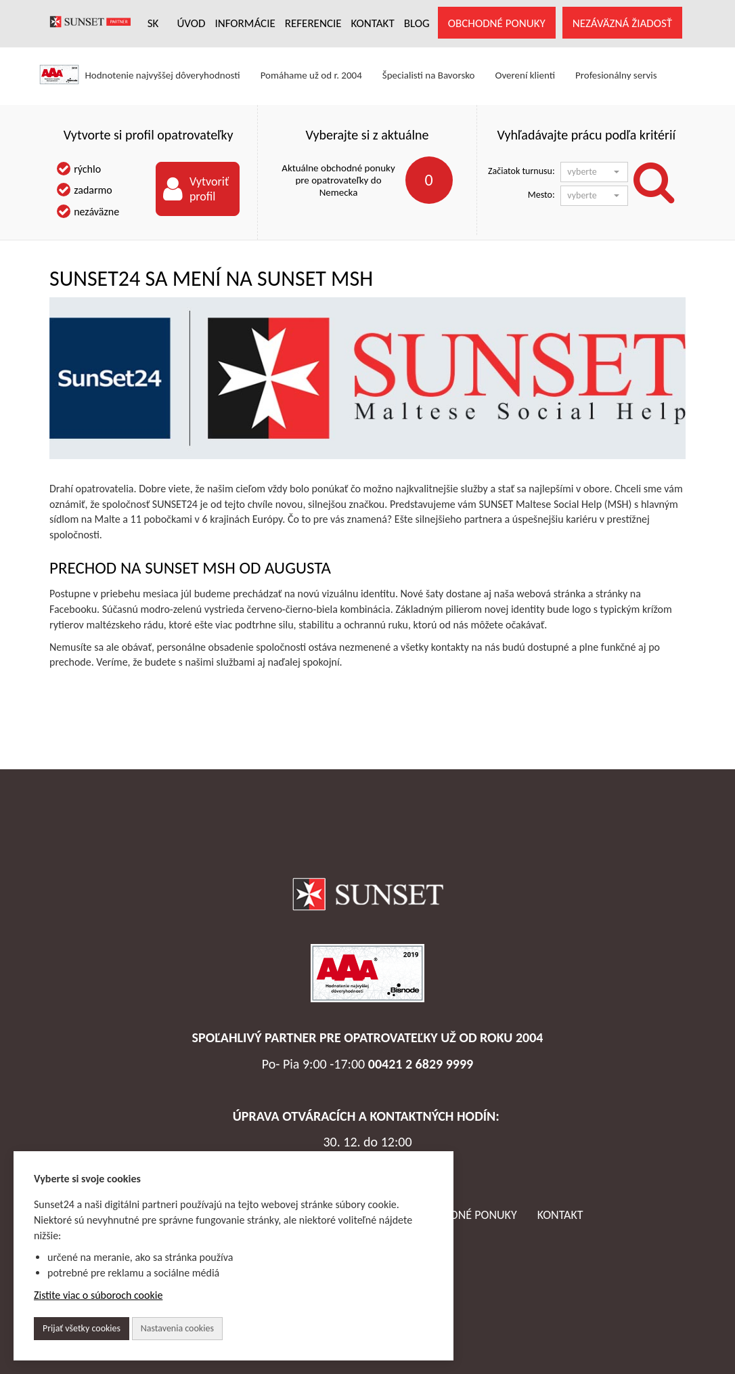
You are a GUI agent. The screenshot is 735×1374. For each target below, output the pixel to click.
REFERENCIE (313, 23)
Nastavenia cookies (177, 1328)
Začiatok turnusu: (521, 171)
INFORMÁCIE (245, 23)
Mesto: (541, 194)
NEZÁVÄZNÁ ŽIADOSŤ (622, 23)
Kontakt (560, 1214)
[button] (594, 172)
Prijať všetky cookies (81, 1328)
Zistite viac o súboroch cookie (98, 1295)
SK (153, 23)
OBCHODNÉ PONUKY (496, 23)
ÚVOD (191, 23)
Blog (417, 23)
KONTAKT (373, 23)
